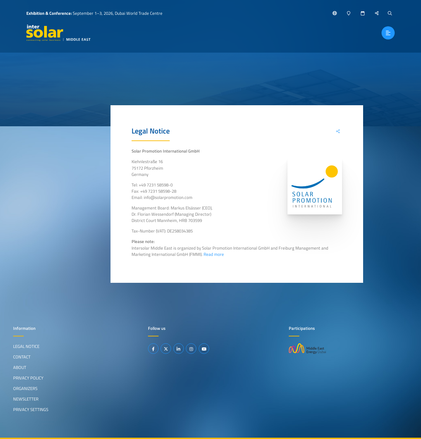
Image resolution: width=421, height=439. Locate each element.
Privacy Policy (28, 378)
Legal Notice (26, 346)
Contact (22, 357)
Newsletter (25, 399)
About (19, 367)
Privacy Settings (30, 409)
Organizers (25, 388)
